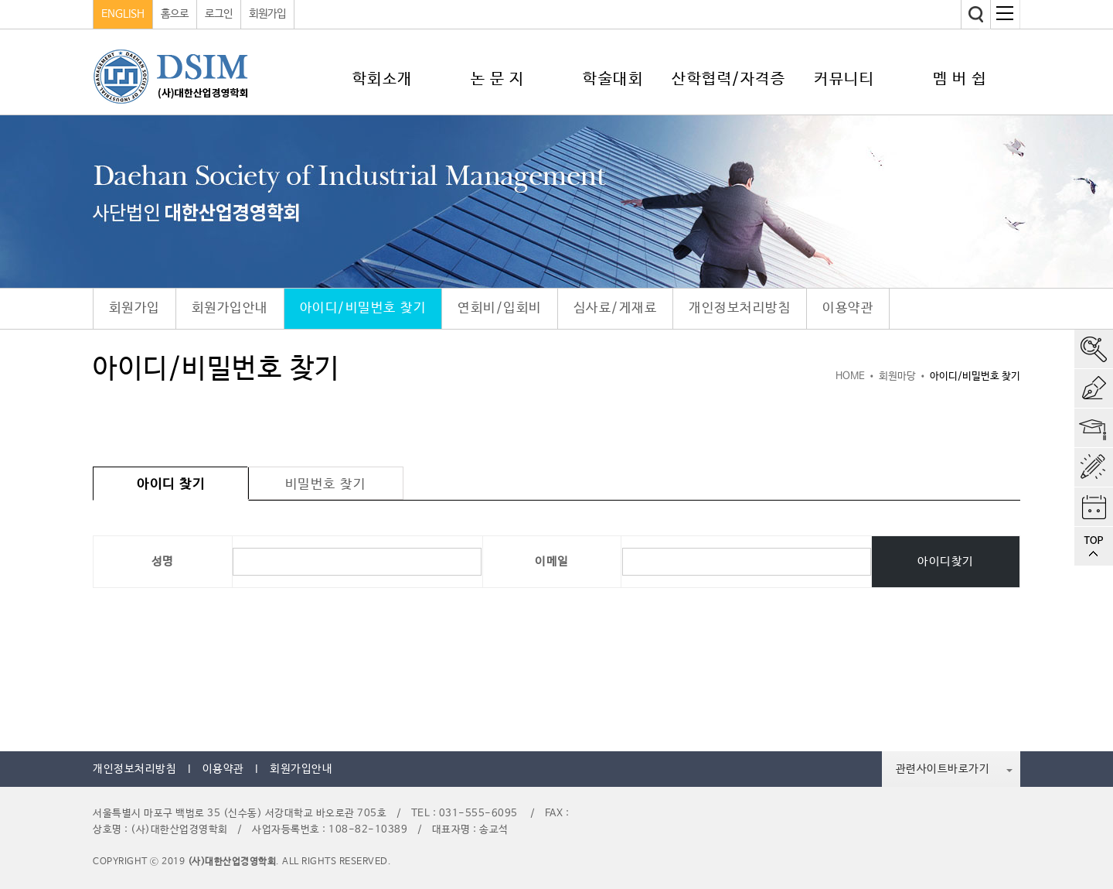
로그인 (219, 14)
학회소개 (382, 79)
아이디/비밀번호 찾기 (363, 308)
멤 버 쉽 (960, 79)
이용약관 (847, 308)
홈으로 (175, 14)
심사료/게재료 (616, 308)
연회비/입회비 (500, 308)
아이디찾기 (945, 561)
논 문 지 (498, 79)
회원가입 (267, 14)
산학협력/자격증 (728, 79)
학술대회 (613, 79)
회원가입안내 (230, 308)
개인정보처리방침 (740, 308)
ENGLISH (123, 14)
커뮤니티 (844, 79)
